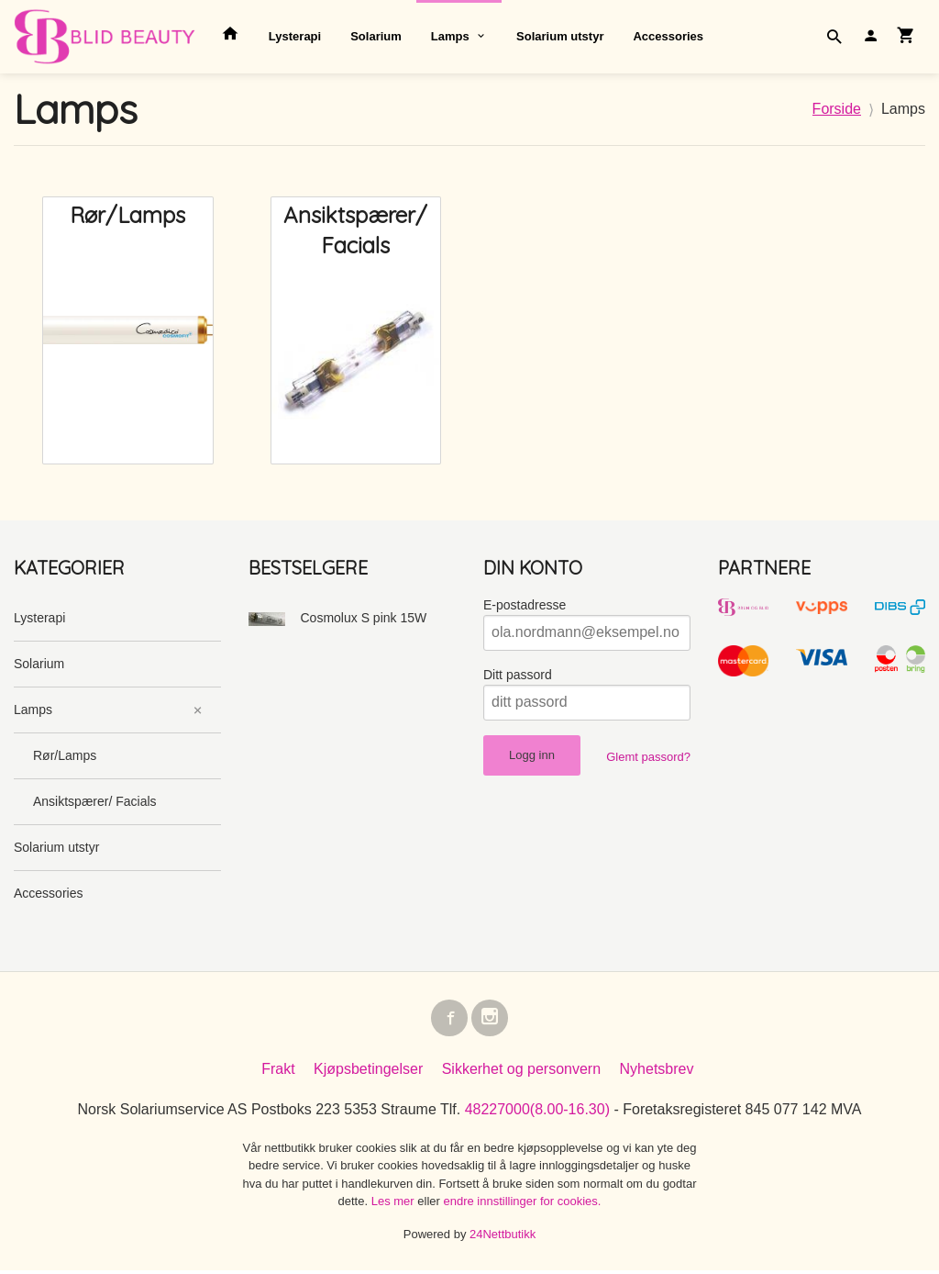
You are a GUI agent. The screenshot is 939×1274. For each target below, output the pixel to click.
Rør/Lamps (64, 755)
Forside (836, 109)
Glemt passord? (648, 757)
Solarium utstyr (559, 36)
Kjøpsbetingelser (368, 1072)
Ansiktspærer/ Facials (95, 801)
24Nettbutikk (503, 1238)
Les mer (394, 1205)
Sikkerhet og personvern (521, 1072)
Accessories (668, 36)
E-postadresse (524, 605)
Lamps (450, 36)
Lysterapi (295, 36)
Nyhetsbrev (657, 1072)
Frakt (277, 1072)
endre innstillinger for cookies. (522, 1205)
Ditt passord (517, 674)
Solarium (376, 36)
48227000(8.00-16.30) (537, 1113)
